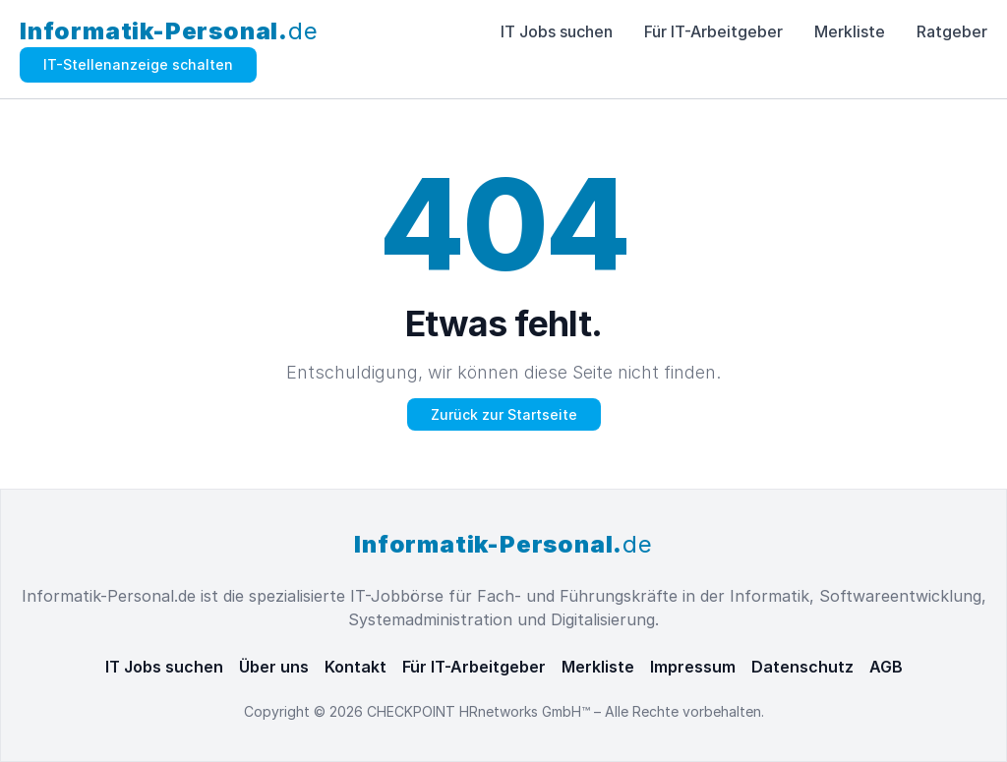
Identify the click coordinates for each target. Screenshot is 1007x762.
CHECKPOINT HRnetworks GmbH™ (480, 711)
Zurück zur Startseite (504, 414)
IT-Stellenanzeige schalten (138, 64)
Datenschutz (802, 666)
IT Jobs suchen (557, 31)
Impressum (693, 666)
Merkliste (849, 31)
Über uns (274, 666)
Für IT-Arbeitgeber (713, 31)
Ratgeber (952, 31)
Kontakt (355, 666)
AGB (886, 666)
